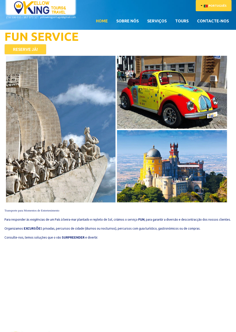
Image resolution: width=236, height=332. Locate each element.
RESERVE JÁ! (25, 49)
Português (214, 5)
